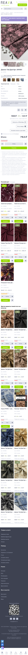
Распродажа (4, 576)
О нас (2, 555)
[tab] (5, 83)
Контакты (3, 550)
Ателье (3, 541)
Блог (2, 573)
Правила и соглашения (7, 552)
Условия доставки (5, 560)
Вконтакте (3, 594)
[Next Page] (26, 80)
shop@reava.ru (14, 621)
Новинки (3, 581)
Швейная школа (5, 539)
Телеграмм (4, 596)
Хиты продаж (4, 578)
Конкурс (3, 570)
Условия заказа (5, 557)
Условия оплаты (5, 562)
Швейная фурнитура (6, 536)
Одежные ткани (5, 534)
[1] (6, 64)
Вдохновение (4, 586)
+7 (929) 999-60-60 (22, 2)
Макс (2, 599)
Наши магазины (5, 583)
